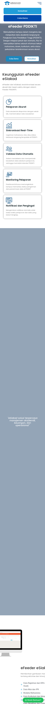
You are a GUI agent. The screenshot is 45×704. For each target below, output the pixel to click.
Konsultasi (22, 11)
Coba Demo (22, 18)
